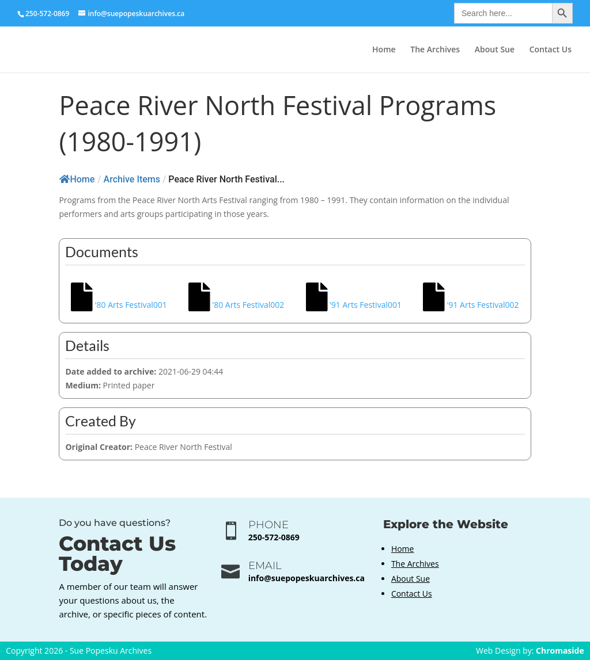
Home (384, 50)
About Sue (495, 50)
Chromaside (560, 650)
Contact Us (551, 50)
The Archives (435, 50)
